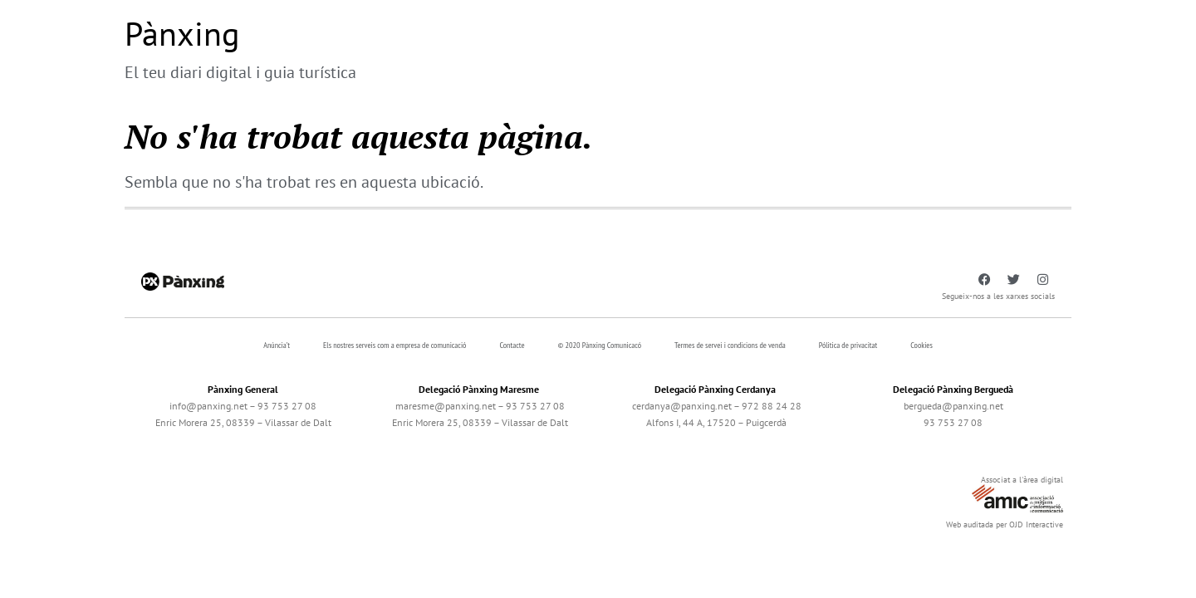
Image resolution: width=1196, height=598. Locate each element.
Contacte (511, 345)
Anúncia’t (276, 345)
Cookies (921, 345)
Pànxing (182, 33)
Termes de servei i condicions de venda (730, 345)
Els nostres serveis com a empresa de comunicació (394, 345)
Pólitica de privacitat (848, 345)
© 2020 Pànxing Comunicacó (600, 345)
